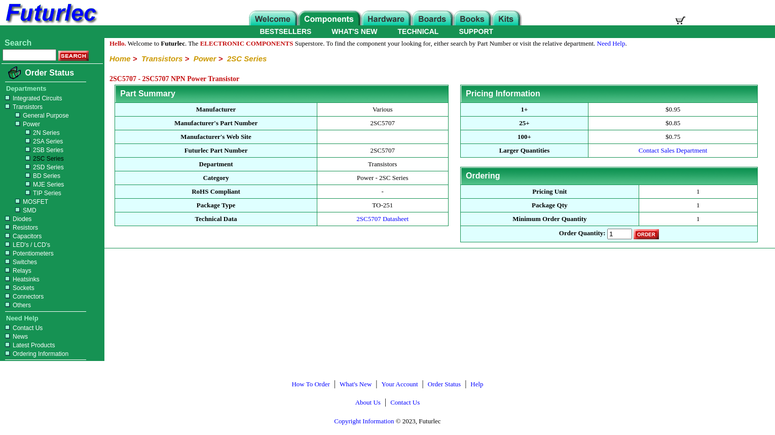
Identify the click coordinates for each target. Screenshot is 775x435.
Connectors (23, 296)
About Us (368, 402)
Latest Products (29, 345)
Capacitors (22, 236)
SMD (19, 210)
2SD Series (33, 167)
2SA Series (33, 141)
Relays (17, 270)
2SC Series (33, 158)
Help (476, 384)
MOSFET (25, 201)
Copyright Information (364, 421)
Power (21, 124)
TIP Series (32, 193)
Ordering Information (35, 353)
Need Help (611, 43)
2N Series (31, 132)
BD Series (31, 175)
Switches (20, 262)
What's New (356, 384)
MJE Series (33, 184)
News (15, 336)
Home (120, 58)
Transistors (23, 107)
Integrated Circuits (32, 98)
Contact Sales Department (673, 150)
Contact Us (23, 328)
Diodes (17, 219)
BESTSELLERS (285, 31)
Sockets (18, 288)
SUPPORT (476, 31)
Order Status (49, 72)
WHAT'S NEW (354, 31)
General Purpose (36, 115)
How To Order (310, 384)
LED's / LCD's (26, 244)
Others (17, 305)
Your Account (400, 384)
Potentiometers (28, 253)
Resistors (20, 227)
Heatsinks (21, 279)
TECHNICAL (418, 31)
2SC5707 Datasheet (382, 219)
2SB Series (33, 150)
